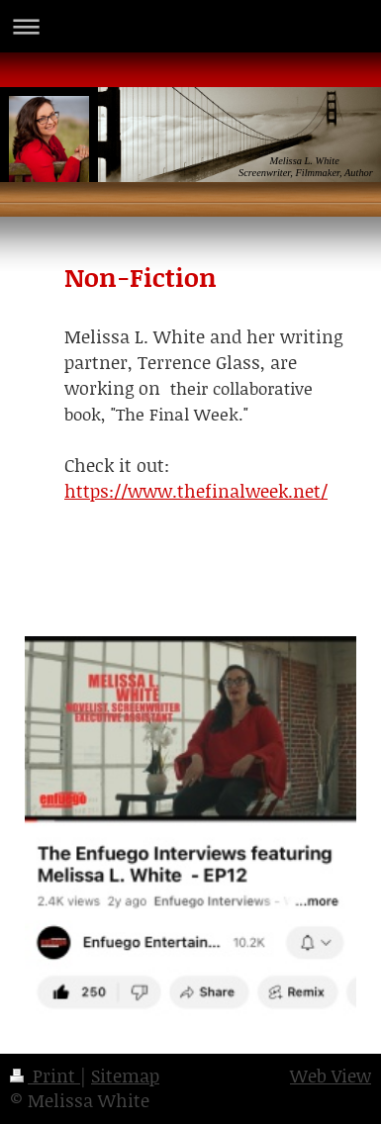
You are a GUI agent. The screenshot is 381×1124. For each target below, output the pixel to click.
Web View (330, 1075)
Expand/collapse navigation (190, 26)
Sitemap (125, 1075)
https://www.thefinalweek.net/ (196, 491)
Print (45, 1075)
